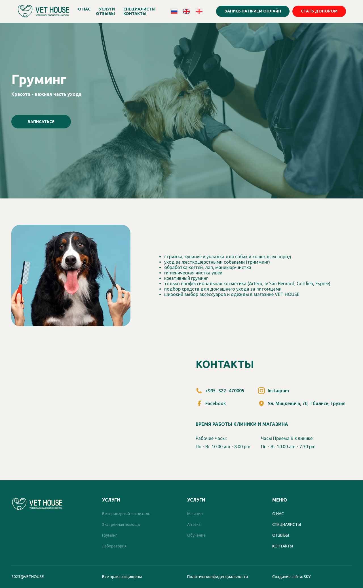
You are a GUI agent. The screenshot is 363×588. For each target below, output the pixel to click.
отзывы (280, 535)
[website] (174, 11)
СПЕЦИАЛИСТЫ (139, 9)
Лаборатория (114, 546)
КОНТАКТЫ (134, 13)
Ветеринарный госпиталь (126, 513)
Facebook (215, 403)
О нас (278, 513)
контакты (282, 546)
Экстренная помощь (121, 524)
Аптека (194, 524)
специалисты (286, 524)
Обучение (196, 535)
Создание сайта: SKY (291, 576)
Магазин (195, 513)
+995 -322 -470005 (224, 390)
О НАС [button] (84, 9)
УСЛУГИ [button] (107, 9)
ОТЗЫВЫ (105, 13)
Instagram (278, 390)
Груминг (109, 535)
